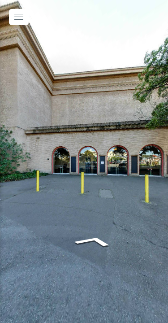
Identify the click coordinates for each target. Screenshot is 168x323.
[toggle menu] (19, 17)
